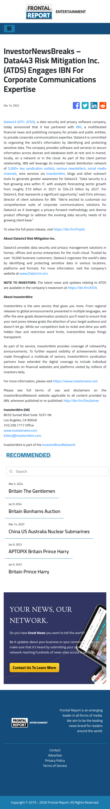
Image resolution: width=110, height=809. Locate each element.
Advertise (55, 755)
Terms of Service (55, 765)
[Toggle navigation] (9, 28)
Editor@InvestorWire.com (22, 435)
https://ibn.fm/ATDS (82, 287)
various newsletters (71, 168)
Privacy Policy (55, 760)
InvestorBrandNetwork (58, 444)
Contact (55, 750)
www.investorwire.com (20, 430)
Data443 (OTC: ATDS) (19, 122)
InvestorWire (55, 173)
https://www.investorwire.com (75, 381)
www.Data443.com (34, 273)
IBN (78, 127)
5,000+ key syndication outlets (31, 168)
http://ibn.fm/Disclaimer (81, 400)
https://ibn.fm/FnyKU (69, 229)
